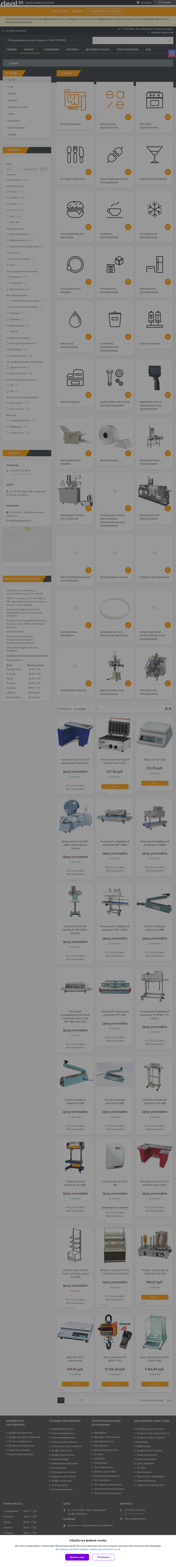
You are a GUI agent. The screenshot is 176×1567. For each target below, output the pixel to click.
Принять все (77, 1557)
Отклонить (103, 1557)
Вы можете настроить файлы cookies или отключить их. (87, 1549)
